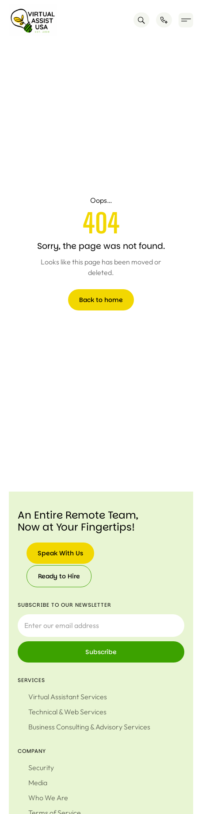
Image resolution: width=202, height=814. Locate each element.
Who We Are (48, 797)
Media (37, 782)
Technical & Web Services (67, 711)
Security (41, 767)
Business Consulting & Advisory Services (89, 726)
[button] (186, 20)
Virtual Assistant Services (67, 696)
